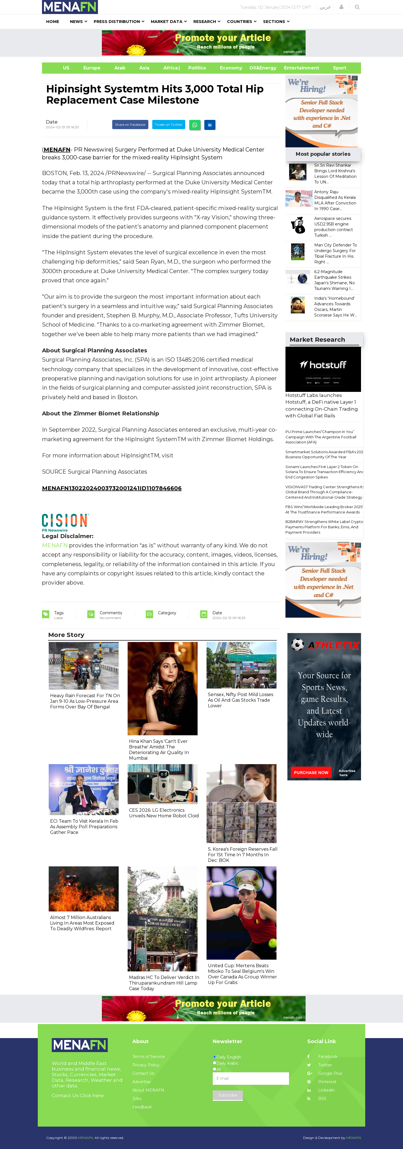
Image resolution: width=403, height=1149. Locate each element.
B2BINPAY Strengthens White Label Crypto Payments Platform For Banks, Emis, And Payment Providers (324, 526)
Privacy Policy (146, 1064)
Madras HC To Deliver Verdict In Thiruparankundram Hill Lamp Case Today (164, 983)
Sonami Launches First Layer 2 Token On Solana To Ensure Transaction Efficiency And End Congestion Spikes (324, 471)
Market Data (166, 21)
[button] (341, 7)
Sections (274, 21)
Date (52, 122)
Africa (169, 68)
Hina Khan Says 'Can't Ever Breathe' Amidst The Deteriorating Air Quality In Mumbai (159, 750)
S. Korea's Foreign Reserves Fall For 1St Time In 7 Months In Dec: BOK (243, 854)
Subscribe (227, 1095)
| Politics (196, 68)
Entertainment (293, 68)
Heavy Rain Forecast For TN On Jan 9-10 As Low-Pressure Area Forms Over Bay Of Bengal (85, 701)
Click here (92, 1095)
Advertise (141, 1081)
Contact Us (143, 1073)
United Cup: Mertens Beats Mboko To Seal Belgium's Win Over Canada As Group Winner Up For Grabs (242, 974)
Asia (144, 68)
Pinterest (321, 1081)
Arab (119, 68)
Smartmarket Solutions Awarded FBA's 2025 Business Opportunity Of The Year (325, 454)
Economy (231, 68)
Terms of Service (148, 1056)
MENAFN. (86, 1138)
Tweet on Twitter (168, 124)
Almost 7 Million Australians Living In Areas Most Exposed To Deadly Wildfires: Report (82, 923)
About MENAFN (148, 1090)
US (59, 68)
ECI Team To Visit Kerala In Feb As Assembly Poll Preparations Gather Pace (84, 826)
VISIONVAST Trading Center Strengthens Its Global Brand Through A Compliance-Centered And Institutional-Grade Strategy (324, 492)
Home (52, 21)
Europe (91, 68)
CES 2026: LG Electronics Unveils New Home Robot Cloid (164, 813)
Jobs (136, 1098)
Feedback (142, 1107)
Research (204, 21)
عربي (325, 7)
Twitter (319, 1064)
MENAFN (57, 149)
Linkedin (321, 1090)
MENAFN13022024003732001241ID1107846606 (112, 488)
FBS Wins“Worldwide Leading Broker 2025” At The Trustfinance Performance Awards (324, 509)
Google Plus (324, 1073)
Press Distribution (117, 21)
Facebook (322, 1056)
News (76, 21)
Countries (239, 21)
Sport (336, 68)
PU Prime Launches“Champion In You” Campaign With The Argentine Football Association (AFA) (320, 436)
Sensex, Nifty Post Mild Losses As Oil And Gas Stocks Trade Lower (240, 700)
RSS (316, 1098)
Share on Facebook (130, 124)
